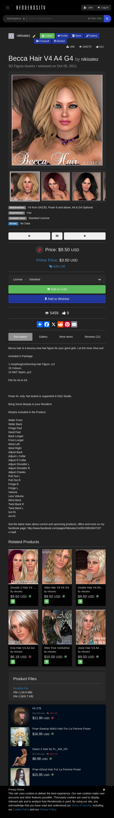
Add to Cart (57, 289)
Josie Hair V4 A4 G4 (91, 647)
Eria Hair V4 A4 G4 (22, 647)
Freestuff (42, 41)
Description (20, 336)
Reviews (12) (92, 336)
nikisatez (89, 59)
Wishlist (59, 41)
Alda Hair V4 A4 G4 (56, 587)
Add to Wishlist (57, 299)
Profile (62, 35)
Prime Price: (47, 260)
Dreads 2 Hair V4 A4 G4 (25, 587)
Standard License (39, 218)
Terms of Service (81, 805)
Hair (29, 212)
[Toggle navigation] (7, 7)
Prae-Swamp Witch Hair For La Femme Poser (61, 728)
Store (76, 35)
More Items (66, 336)
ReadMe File (20, 688)
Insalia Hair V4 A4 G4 (91, 587)
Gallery (91, 35)
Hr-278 (36, 708)
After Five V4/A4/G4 (57, 647)
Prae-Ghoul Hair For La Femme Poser (56, 769)
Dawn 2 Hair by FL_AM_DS (49, 749)
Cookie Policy (21, 809)
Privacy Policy (48, 809)
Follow (47, 35)
